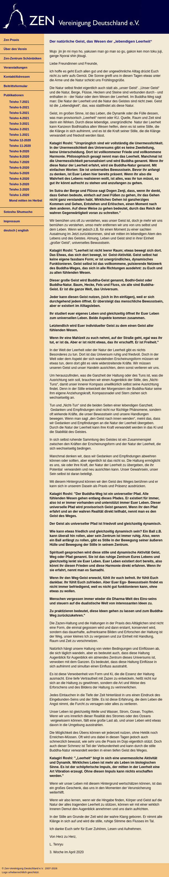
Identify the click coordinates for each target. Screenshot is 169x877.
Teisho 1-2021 (19, 134)
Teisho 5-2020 (19, 173)
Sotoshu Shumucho (18, 211)
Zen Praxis (11, 39)
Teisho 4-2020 (19, 178)
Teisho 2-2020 (19, 189)
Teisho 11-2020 (20, 145)
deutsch (9, 230)
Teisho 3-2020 (19, 184)
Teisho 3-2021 (19, 123)
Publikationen (14, 95)
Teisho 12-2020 (20, 140)
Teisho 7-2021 (19, 101)
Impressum (12, 221)
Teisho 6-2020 (19, 167)
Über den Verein (15, 49)
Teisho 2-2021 (19, 129)
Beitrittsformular (15, 86)
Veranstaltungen (15, 67)
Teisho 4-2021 (19, 118)
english (23, 230)
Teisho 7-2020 (19, 162)
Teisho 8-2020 (19, 156)
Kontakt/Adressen (17, 76)
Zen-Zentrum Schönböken (22, 58)
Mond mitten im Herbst (25, 200)
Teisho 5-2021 (19, 112)
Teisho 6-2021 (19, 107)
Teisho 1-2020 (19, 195)
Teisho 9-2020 (19, 151)
